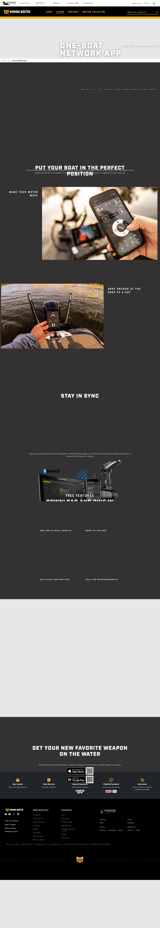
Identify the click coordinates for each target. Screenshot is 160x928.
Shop (49, 11)
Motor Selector (94, 11)
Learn (60, 11)
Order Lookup (10, 824)
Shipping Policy (11, 831)
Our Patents (37, 832)
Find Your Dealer (12, 821)
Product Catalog (66, 822)
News (63, 815)
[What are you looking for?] (142, 12)
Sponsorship (65, 818)
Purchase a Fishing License (67, 830)
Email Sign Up (38, 818)
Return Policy (10, 828)
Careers (63, 834)
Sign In (147, 3)
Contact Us (36, 815)
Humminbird (111, 830)
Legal (7, 844)
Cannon (120, 830)
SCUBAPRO (130, 823)
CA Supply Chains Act (41, 844)
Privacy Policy (15, 844)
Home (4, 60)
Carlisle (138, 830)
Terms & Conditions (55, 844)
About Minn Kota (38, 822)
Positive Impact (38, 836)
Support (73, 11)
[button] (48, 785)
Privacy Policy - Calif (27, 844)
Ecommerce (65, 838)
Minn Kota (103, 830)
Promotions (37, 825)
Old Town (130, 830)
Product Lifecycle (39, 840)
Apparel (35, 829)
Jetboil (102, 823)
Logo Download (66, 825)
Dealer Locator (136, 3)
